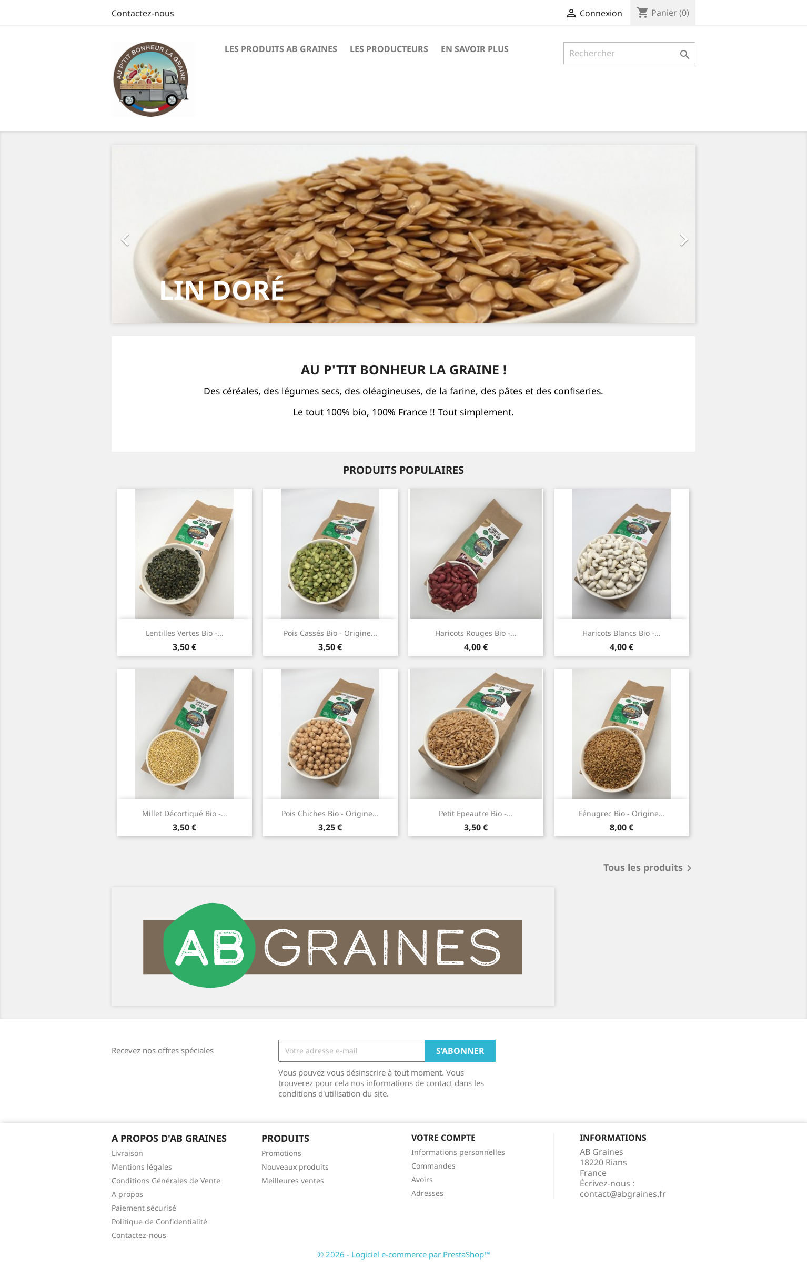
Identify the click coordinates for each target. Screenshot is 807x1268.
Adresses (427, 1193)
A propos (127, 1194)
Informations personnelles (458, 1152)
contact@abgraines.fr (623, 1194)
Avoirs (422, 1179)
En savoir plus (475, 49)
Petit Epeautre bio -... (476, 813)
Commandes (433, 1166)
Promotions (281, 1153)
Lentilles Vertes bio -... (185, 633)
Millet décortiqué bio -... (184, 813)
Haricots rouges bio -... (476, 633)
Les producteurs (389, 49)
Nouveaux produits (295, 1167)
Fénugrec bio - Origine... (622, 813)
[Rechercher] (629, 53)
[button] (155, 234)
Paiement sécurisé (144, 1208)
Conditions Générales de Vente (166, 1180)
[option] (403, 234)
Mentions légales (142, 1167)
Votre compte (443, 1137)
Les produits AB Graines (281, 49)
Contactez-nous (143, 13)
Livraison (127, 1153)
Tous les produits (649, 868)
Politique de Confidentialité (159, 1221)
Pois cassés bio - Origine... (330, 633)
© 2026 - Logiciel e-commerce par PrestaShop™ (403, 1254)
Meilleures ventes (292, 1180)
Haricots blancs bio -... (621, 633)
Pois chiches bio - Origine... (330, 813)
